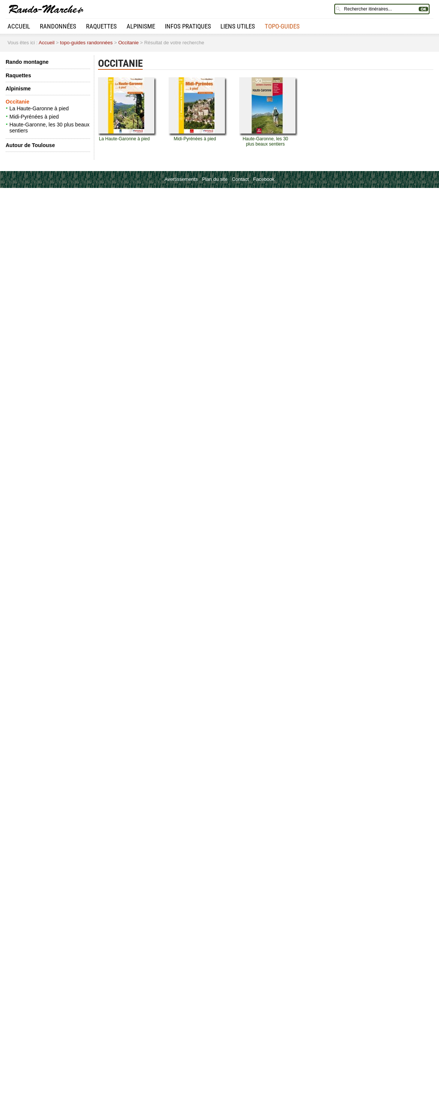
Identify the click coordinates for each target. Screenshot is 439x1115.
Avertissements (181, 179)
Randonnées (58, 26)
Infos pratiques (188, 26)
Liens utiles (237, 26)
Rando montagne (27, 62)
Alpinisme (141, 26)
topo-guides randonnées (86, 42)
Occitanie (128, 42)
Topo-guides (282, 26)
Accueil (19, 26)
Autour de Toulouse (30, 145)
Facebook (264, 179)
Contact (240, 179)
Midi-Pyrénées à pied (34, 117)
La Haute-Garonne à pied (39, 108)
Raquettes (101, 26)
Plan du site (215, 179)
